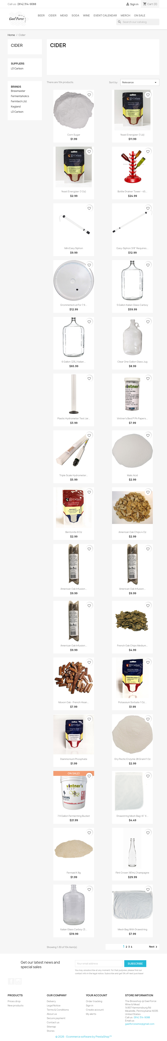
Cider (52, 15)
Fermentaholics (20, 96)
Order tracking (94, 1001)
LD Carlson (17, 68)
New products (15, 1005)
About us (52, 1013)
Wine (86, 15)
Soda (75, 15)
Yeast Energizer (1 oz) (73, 191)
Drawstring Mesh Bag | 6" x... (132, 815)
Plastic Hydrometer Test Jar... (73, 418)
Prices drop (14, 1001)
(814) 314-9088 (26, 4)
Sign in (89, 1005)
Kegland (16, 106)
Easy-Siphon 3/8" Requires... (132, 248)
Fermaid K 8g (74, 872)
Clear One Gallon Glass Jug (132, 361)
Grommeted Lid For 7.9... (73, 304)
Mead (64, 15)
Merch (125, 15)
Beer (41, 15)
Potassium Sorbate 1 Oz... (132, 702)
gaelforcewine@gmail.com (139, 1023)
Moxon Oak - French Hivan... (73, 702)
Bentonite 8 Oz (73, 532)
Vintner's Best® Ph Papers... (132, 418)
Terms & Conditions (58, 1009)
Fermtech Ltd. (19, 101)
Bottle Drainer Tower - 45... (132, 191)
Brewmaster (18, 91)
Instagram (18, 981)
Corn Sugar (73, 134)
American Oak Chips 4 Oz (132, 532)
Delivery (51, 1001)
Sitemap (51, 1026)
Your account (96, 995)
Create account (95, 1009)
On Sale (139, 15)
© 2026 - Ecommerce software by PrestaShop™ (83, 1036)
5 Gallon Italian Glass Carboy (132, 304)
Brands (16, 86)
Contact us (53, 1022)
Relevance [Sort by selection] (140, 82)
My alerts (91, 1013)
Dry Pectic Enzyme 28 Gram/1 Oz (132, 759)
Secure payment (56, 1018)
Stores (50, 1030)
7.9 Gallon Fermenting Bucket (74, 815)
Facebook (11, 981)
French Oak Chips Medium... (132, 645)
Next (153, 947)
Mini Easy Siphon (73, 248)
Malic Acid (132, 475)
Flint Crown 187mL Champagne (132, 872)
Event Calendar (105, 15)
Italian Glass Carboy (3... (73, 929)
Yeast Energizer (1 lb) (132, 134)
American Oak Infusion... (74, 588)
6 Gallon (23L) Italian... (74, 361)
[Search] (137, 22)
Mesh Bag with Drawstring (132, 929)
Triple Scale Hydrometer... (73, 475)
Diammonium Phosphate (73, 759)
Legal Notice (54, 1005)
